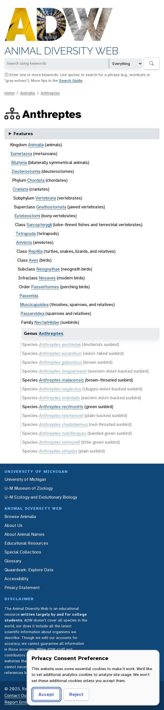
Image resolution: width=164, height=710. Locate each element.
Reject (74, 694)
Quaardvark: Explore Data (28, 570)
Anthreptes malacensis (61, 380)
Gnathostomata (51, 207)
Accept (45, 694)
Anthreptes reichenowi (61, 415)
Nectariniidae (46, 322)
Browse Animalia (20, 516)
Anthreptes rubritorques (62, 433)
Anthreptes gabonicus (60, 362)
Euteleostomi (27, 216)
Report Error (16, 702)
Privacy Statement (22, 587)
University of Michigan (25, 479)
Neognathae (48, 269)
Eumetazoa (21, 153)
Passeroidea (32, 313)
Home (9, 92)
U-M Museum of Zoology (28, 488)
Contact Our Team (22, 695)
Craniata (20, 189)
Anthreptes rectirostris (61, 407)
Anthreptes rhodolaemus (63, 424)
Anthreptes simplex (58, 451)
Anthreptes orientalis (59, 398)
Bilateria (19, 162)
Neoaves (47, 278)
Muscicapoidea (34, 304)
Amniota (24, 242)
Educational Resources (26, 543)
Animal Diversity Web (61, 51)
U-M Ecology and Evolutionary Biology (40, 497)
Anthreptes (50, 92)
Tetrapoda (26, 233)
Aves (33, 260)
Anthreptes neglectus (60, 389)
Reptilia (35, 251)
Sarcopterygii (39, 225)
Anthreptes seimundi (59, 442)
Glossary (12, 561)
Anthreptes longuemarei (63, 371)
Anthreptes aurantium (60, 353)
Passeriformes (45, 287)
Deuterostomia (26, 171)
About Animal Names (24, 534)
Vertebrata (45, 198)
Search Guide (70, 80)
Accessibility (16, 579)
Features (23, 134)
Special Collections (22, 552)
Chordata (36, 180)
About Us (13, 525)
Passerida (28, 296)
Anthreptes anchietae (60, 344)
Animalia (27, 92)
